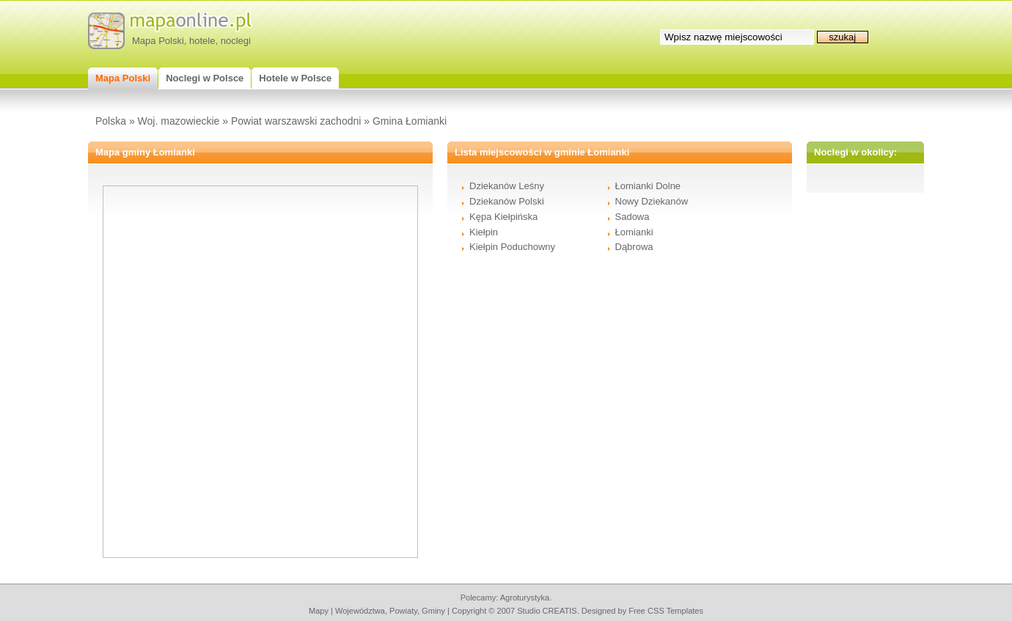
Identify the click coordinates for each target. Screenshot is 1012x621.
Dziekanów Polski (506, 201)
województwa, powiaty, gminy (390, 610)
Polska (110, 121)
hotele (202, 40)
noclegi (236, 40)
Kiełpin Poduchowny (512, 246)
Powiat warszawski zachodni (296, 121)
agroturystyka (525, 597)
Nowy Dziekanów (652, 201)
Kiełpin (483, 232)
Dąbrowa (634, 246)
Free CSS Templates (665, 610)
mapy (319, 610)
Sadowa (632, 216)
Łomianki (634, 232)
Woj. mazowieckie (179, 121)
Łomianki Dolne (648, 185)
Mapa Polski (158, 40)
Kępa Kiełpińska (503, 216)
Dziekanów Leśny (506, 185)
